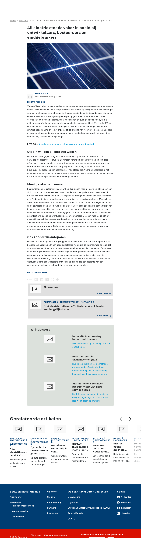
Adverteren (15, 502)
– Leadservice (17, 517)
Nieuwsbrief (16, 497)
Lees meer (104, 293)
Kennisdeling (54, 502)
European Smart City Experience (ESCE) (89, 508)
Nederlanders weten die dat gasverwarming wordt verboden (67, 144)
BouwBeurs (74, 497)
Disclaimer (36, 535)
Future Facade (75, 513)
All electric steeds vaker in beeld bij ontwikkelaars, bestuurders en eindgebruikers (72, 20)
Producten (52, 513)
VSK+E (71, 519)
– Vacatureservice (19, 511)
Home (13, 20)
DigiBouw (73, 502)
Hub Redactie (41, 94)
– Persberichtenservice (22, 506)
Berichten (23, 20)
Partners (51, 508)
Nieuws (51, 497)
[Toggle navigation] (128, 4)
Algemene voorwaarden (55, 535)
